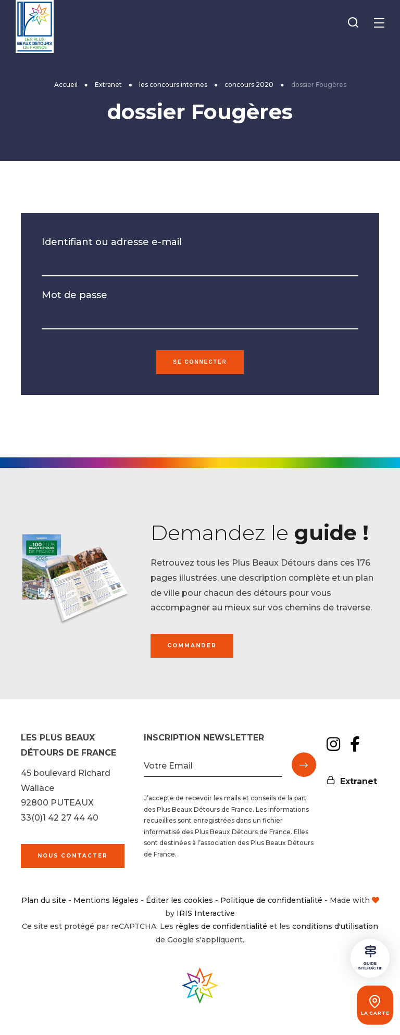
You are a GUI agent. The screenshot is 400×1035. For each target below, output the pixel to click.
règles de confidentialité (221, 926)
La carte (370, 1013)
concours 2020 (248, 84)
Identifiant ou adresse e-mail (112, 242)
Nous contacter (73, 855)
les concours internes (173, 84)
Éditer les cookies (179, 900)
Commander (192, 645)
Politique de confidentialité (271, 900)
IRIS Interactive (206, 913)
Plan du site (43, 900)
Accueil (66, 84)
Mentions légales (106, 900)
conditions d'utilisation (335, 926)
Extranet (108, 84)
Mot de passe (74, 295)
